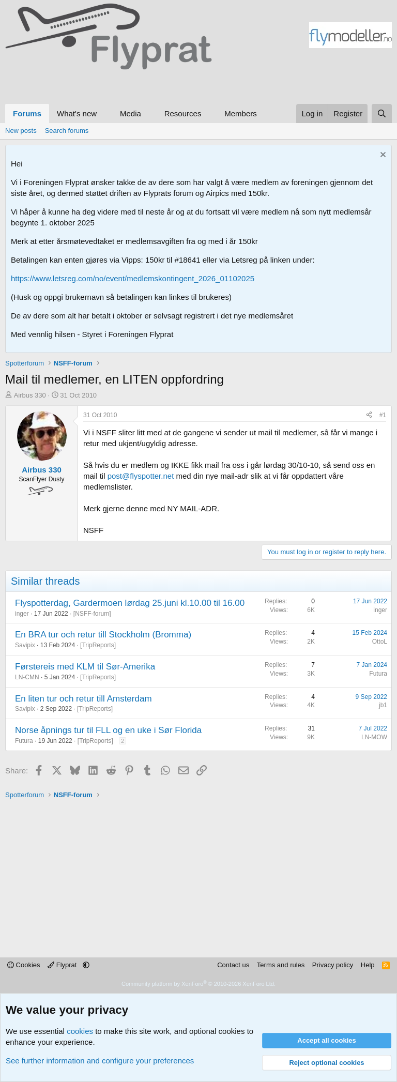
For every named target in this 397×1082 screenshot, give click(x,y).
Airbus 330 (30, 395)
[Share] (369, 415)
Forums (27, 113)
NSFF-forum (92, 613)
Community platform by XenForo (198, 984)
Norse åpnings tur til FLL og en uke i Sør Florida (108, 730)
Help (368, 965)
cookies (80, 1031)
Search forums (67, 130)
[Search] (382, 113)
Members (240, 113)
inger (22, 613)
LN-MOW (374, 737)
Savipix (25, 645)
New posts (21, 130)
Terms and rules (280, 965)
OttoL (379, 641)
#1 (382, 415)
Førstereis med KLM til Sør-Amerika (85, 667)
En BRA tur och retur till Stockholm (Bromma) (103, 634)
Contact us (233, 965)
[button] (105, 113)
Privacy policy (332, 965)
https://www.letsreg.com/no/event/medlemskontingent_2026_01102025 (132, 278)
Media (130, 113)
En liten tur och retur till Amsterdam (83, 699)
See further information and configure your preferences (100, 1060)
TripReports (98, 645)
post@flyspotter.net (141, 475)
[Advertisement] (98, 85)
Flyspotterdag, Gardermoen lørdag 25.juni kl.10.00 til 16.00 (130, 603)
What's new (77, 113)
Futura (378, 673)
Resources (183, 113)
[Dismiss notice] (381, 155)
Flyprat (63, 965)
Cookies (23, 965)
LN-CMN (27, 677)
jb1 (383, 705)
